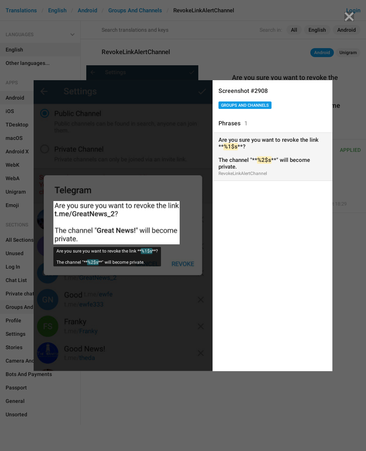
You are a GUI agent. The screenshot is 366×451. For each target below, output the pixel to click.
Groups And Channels (245, 105)
